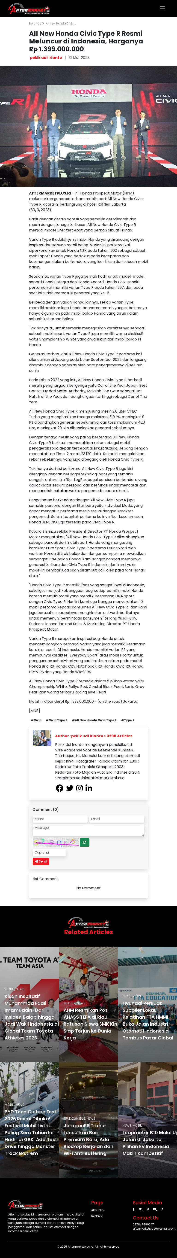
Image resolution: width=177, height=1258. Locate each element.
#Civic (36, 720)
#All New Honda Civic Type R (94, 720)
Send (41, 861)
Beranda (36, 23)
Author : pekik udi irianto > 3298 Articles (93, 736)
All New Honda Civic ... (61, 23)
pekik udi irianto (46, 57)
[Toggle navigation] (162, 8)
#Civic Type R (57, 720)
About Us (97, 1210)
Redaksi (97, 1216)
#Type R (127, 720)
